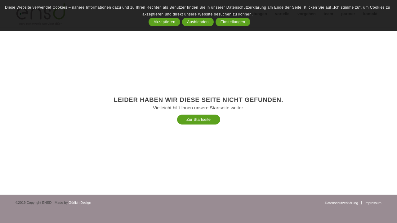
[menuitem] (341, 202)
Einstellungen (233, 22)
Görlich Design (80, 202)
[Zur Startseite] (198, 120)
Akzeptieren (164, 22)
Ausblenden (197, 22)
